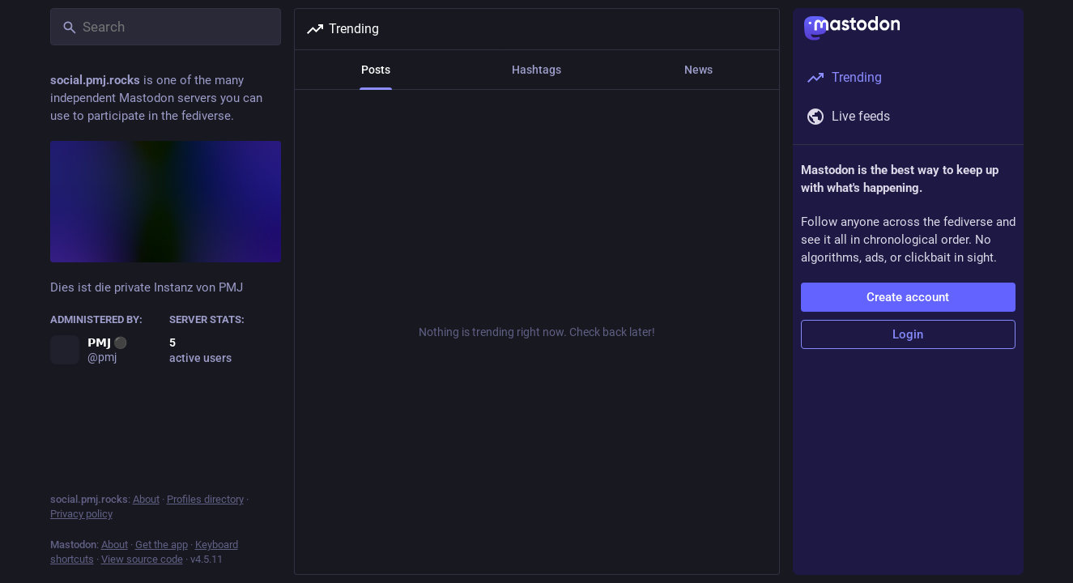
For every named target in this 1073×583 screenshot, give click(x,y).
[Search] (165, 26)
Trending (342, 29)
